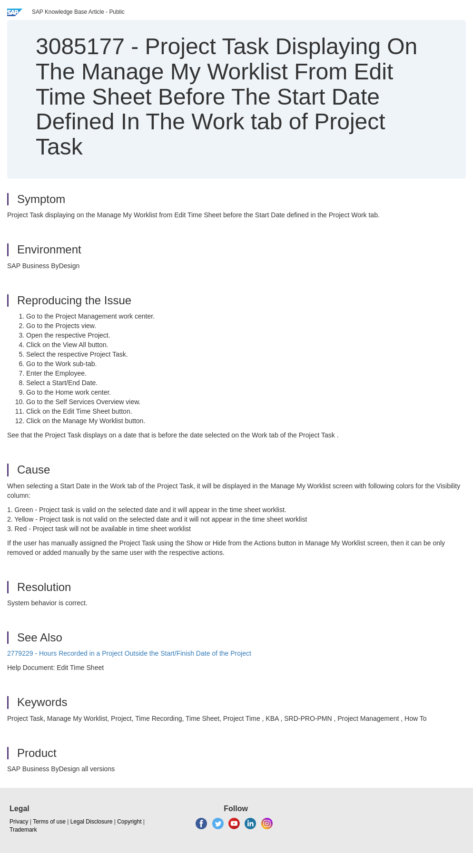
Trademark (23, 829)
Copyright (129, 821)
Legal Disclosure (91, 821)
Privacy (19, 821)
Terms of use (49, 821)
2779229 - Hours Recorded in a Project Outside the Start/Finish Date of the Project (129, 653)
